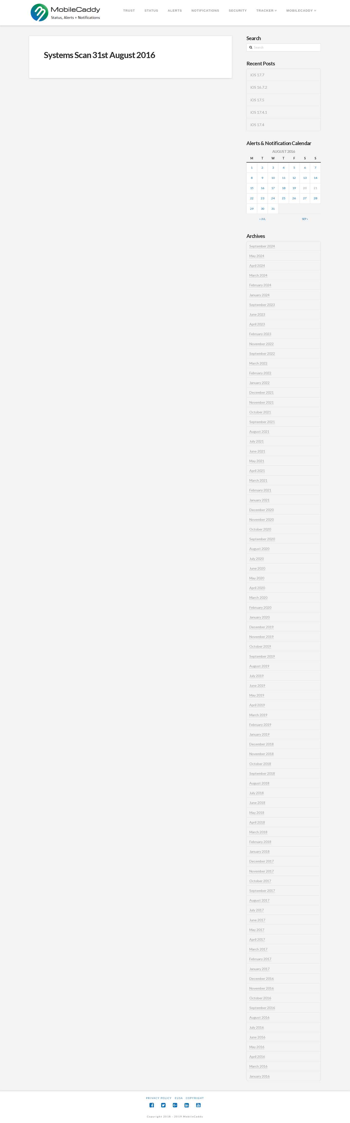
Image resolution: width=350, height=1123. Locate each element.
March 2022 (258, 363)
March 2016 (258, 1066)
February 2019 (260, 725)
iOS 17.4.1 (258, 112)
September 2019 (262, 656)
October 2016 (260, 998)
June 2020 (257, 568)
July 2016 (256, 1027)
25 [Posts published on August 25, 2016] (283, 198)
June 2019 (257, 685)
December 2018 (261, 744)
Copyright (195, 1098)
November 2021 (261, 402)
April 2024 (257, 265)
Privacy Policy (159, 1098)
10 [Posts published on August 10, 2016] (273, 178)
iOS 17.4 (257, 124)
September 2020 (262, 539)
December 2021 (261, 392)
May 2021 (256, 461)
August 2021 (259, 431)
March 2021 (258, 480)
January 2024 (259, 295)
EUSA (179, 1098)
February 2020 (260, 607)
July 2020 (256, 559)
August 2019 (259, 666)
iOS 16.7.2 (258, 87)
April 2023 (257, 324)
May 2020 (256, 578)
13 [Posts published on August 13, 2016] (304, 178)
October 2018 (260, 764)
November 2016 (261, 988)
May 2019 (256, 695)
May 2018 (256, 812)
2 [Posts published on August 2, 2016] (262, 167)
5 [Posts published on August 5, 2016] (294, 167)
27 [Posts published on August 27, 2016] (304, 198)
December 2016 (261, 978)
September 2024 (262, 246)
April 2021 (257, 471)
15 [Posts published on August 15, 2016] (252, 188)
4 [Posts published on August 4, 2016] (283, 167)
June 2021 (257, 451)
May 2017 (256, 930)
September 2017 (262, 890)
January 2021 (259, 500)
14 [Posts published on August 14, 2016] (315, 178)
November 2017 (261, 871)
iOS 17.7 (257, 75)
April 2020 (257, 588)
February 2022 (260, 373)
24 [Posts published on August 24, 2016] (273, 198)
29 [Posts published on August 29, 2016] (252, 208)
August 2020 (259, 549)
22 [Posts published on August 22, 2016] (252, 198)
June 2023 (257, 314)
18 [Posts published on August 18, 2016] (283, 188)
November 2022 (261, 344)
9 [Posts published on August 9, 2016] (262, 178)
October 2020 (260, 529)
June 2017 (257, 920)
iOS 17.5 (257, 100)
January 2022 (259, 383)
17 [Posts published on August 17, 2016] (273, 188)
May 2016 (256, 1047)
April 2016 (257, 1056)
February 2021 (260, 490)
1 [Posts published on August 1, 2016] (252, 167)
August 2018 (259, 783)
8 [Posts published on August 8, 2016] (252, 178)
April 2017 (257, 939)
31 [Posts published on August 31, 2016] (273, 208)
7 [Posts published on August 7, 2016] (315, 167)
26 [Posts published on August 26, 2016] (294, 198)
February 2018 (260, 842)
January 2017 (259, 969)
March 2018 (258, 832)
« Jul (262, 218)
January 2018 (259, 851)
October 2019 (260, 646)
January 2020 (259, 617)
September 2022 (262, 353)
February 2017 (260, 959)
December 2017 (261, 861)
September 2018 (262, 773)
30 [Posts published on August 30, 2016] (262, 208)
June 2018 (257, 803)
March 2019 (258, 715)
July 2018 (256, 793)
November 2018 (261, 754)
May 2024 (256, 256)
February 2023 (260, 334)
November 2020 (261, 519)
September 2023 (262, 305)
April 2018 (257, 822)
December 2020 (261, 510)
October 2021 (260, 412)
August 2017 (259, 900)
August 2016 (259, 1017)
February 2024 (260, 285)
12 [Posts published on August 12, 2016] (294, 178)
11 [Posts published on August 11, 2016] (283, 178)
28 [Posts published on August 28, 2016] (315, 198)
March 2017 (258, 949)
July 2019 (256, 676)
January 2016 (259, 1076)
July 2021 (256, 441)
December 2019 (261, 627)
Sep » (305, 218)
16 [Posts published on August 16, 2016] (262, 188)
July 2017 (256, 910)
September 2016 (262, 1008)
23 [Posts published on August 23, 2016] (262, 198)
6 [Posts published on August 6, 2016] (305, 167)
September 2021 (262, 422)
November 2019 (261, 637)
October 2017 (260, 881)
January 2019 (259, 734)
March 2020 (258, 597)
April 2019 (257, 705)
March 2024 (258, 275)
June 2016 (257, 1037)
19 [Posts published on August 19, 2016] (294, 188)
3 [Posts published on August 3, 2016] (273, 167)
